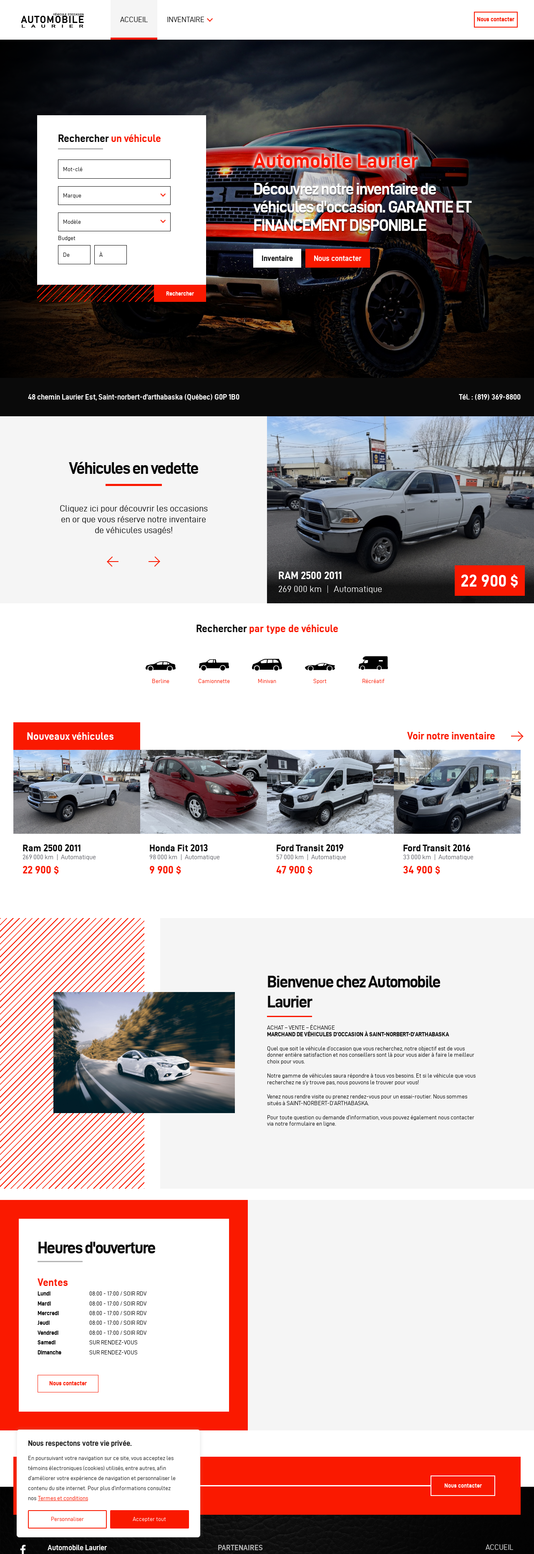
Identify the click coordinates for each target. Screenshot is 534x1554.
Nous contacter (495, 19)
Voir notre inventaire (451, 736)
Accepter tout (149, 1519)
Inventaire (185, 19)
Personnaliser (67, 1519)
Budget (121, 251)
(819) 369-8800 (498, 397)
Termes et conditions (63, 1498)
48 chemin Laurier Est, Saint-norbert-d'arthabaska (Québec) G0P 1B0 (133, 397)
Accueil (134, 19)
